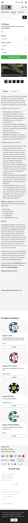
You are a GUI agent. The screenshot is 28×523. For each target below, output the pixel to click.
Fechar (14, 520)
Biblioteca (3, 35)
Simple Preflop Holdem (10, 425)
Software (13, 12)
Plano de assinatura (6, 42)
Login (20, 2)
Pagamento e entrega (7, 449)
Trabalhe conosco (6, 480)
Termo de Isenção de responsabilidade (11, 492)
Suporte (13, 484)
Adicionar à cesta (14, 57)
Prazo (2, 49)
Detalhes (5, 91)
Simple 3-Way (7, 336)
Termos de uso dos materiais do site (10, 508)
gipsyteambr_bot (7, 503)
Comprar (14, 347)
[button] (3, 81)
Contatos (4, 489)
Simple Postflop (8, 396)
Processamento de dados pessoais (10, 494)
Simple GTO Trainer (9, 366)
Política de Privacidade (7, 496)
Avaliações (14, 91)
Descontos (21, 12)
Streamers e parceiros (7, 475)
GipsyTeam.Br (11, 473)
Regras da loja (5, 447)
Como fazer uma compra (8, 451)
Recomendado (5, 12)
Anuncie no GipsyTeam (7, 478)
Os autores (4, 499)
